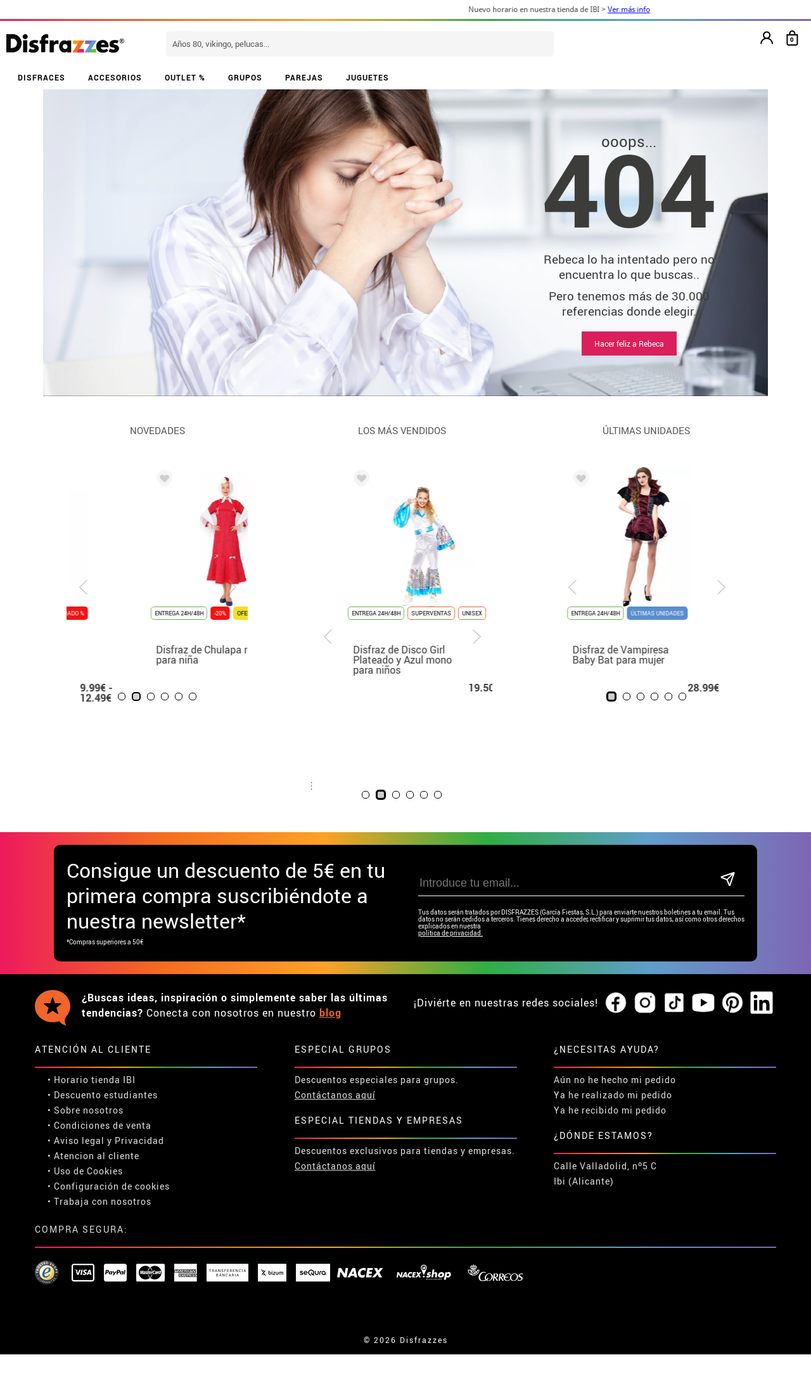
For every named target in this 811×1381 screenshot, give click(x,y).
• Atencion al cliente (93, 1156)
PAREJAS (304, 77)
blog (330, 1013)
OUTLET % (185, 77)
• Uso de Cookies (85, 1171)
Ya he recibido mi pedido (610, 1110)
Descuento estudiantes (106, 1095)
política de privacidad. (450, 933)
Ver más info (652, 9)
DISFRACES (41, 77)
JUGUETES (367, 77)
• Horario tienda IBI (92, 1080)
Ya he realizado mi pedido (613, 1095)
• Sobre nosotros (86, 1110)
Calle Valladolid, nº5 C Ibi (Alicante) (605, 1173)
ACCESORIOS (115, 77)
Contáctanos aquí (335, 1095)
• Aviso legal (76, 1140)
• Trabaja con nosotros (99, 1201)
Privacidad (139, 1140)
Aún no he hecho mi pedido (615, 1080)
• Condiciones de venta (99, 1125)
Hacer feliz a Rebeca (629, 343)
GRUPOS (245, 77)
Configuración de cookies (112, 1186)
